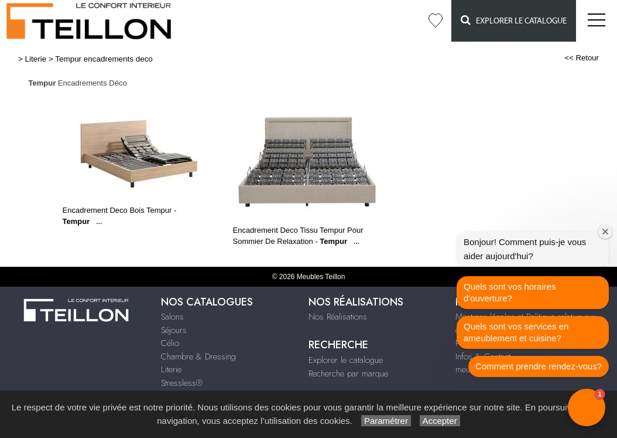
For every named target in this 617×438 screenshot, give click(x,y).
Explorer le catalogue (514, 20)
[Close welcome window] (605, 232)
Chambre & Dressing (198, 356)
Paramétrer (386, 421)
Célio (170, 343)
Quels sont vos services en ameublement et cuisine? (516, 332)
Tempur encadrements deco (104, 59)
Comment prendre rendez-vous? (538, 366)
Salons (172, 316)
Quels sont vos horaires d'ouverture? (510, 292)
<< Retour (581, 57)
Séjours (174, 330)
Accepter (440, 421)
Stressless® (182, 382)
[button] (586, 407)
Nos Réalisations (338, 316)
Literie (36, 59)
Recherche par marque (348, 373)
